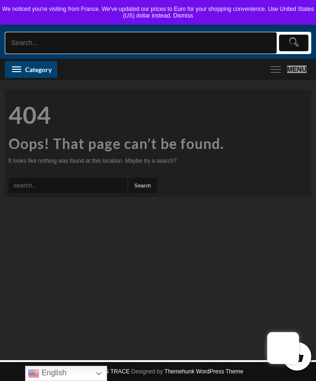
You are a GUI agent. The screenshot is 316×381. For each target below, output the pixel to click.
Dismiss (183, 15)
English (47, 373)
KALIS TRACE (111, 371)
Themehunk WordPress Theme (203, 371)
